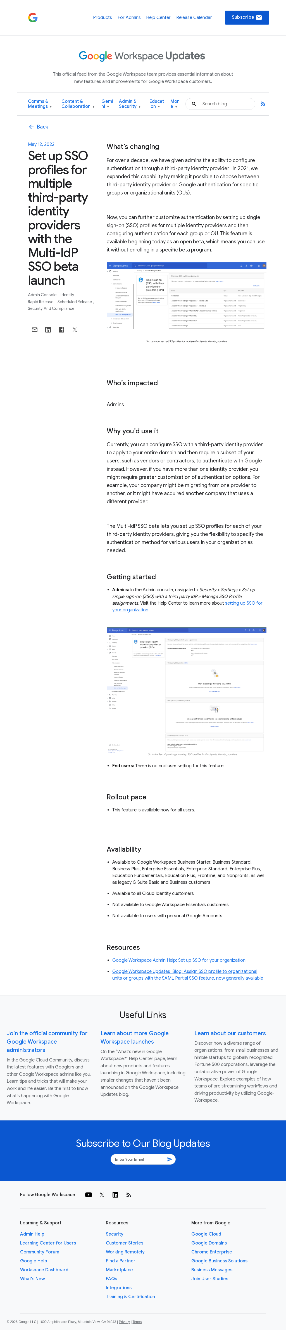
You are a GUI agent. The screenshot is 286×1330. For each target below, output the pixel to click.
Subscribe (247, 17)
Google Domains (209, 1243)
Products (102, 17)
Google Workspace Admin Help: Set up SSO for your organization (179, 960)
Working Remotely (125, 1252)
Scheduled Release (75, 301)
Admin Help (32, 1234)
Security (114, 1234)
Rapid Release (41, 301)
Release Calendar (194, 17)
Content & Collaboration (77, 104)
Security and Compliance (51, 308)
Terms (137, 1322)
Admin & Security (129, 104)
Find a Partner (120, 1261)
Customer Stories (124, 1243)
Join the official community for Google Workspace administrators (47, 1042)
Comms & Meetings (40, 104)
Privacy (124, 1322)
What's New (32, 1279)
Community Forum (39, 1252)
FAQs (111, 1279)
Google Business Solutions (219, 1261)
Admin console (42, 294)
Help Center (158, 17)
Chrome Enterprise (211, 1252)
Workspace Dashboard (44, 1270)
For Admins (129, 17)
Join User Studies (209, 1279)
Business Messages (211, 1270)
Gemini (107, 104)
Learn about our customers (230, 1033)
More (174, 104)
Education (156, 104)
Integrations (119, 1288)
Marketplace (119, 1270)
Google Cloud (206, 1234)
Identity (68, 294)
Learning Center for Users (48, 1243)
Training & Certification (130, 1297)
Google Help (33, 1261)
